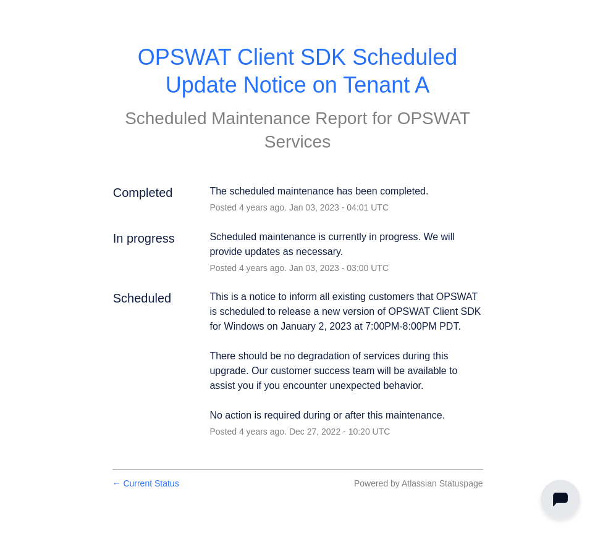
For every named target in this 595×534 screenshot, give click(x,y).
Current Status (145, 483)
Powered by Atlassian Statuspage (418, 483)
